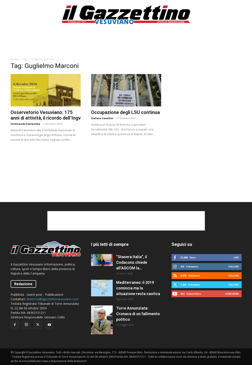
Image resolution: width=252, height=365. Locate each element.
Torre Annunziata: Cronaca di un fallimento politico (138, 314)
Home (14, 59)
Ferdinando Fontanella (25, 123)
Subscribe (232, 293)
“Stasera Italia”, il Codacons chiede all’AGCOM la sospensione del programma (131, 262)
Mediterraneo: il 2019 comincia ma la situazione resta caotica (138, 288)
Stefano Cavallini (102, 118)
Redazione (23, 283)
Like (236, 257)
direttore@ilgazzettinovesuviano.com (53, 299)
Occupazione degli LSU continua (125, 112)
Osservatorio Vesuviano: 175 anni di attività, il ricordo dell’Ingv (46, 115)
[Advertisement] (126, 43)
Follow (233, 266)
